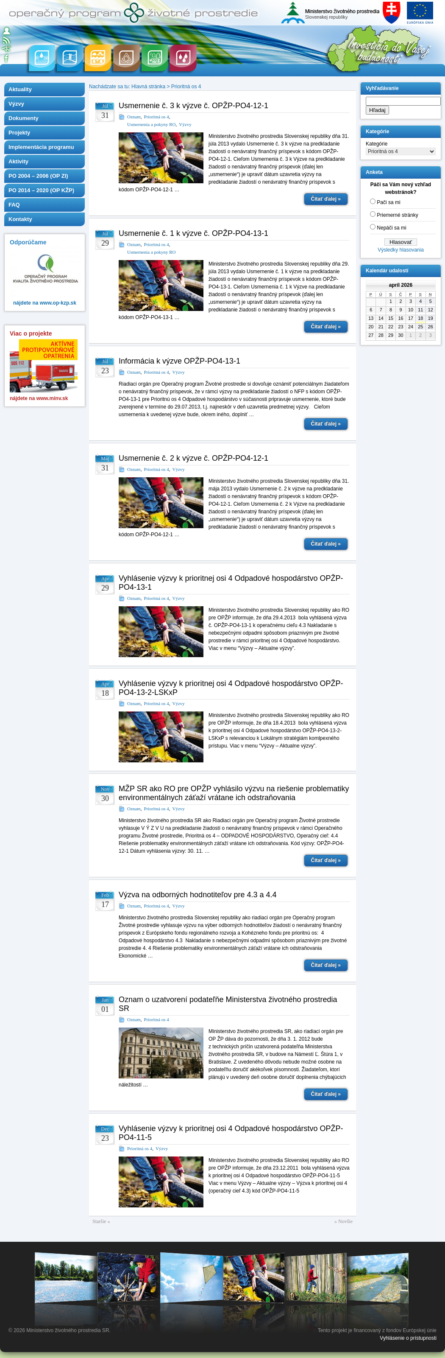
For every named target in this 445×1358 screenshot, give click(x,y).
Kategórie (376, 144)
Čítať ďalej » (326, 199)
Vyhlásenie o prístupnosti (408, 1338)
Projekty (19, 132)
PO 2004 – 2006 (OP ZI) (38, 176)
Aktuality (20, 89)
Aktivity (18, 161)
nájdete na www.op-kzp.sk (44, 303)
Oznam (134, 116)
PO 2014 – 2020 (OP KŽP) (41, 190)
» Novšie (343, 1221)
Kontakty (20, 219)
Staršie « (101, 1221)
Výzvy (16, 104)
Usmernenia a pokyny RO (151, 124)
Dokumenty (23, 118)
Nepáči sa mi (391, 228)
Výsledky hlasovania (401, 250)
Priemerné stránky (397, 215)
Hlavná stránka (148, 87)
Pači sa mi (388, 202)
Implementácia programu (41, 147)
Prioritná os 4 (186, 87)
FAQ (14, 205)
